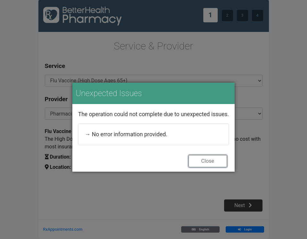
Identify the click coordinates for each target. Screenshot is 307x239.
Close (207, 161)
